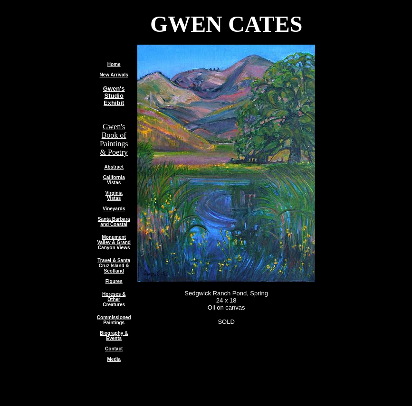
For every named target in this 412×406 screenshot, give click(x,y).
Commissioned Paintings (114, 320)
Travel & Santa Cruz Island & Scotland (113, 266)
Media (114, 359)
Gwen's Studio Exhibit (114, 95)
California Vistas (114, 180)
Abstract (114, 167)
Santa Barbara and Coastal (114, 222)
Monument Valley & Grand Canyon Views (114, 242)
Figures (114, 281)
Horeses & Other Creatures (113, 299)
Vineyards (114, 208)
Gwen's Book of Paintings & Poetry (114, 139)
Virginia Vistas (114, 195)
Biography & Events (114, 335)
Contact (114, 348)
